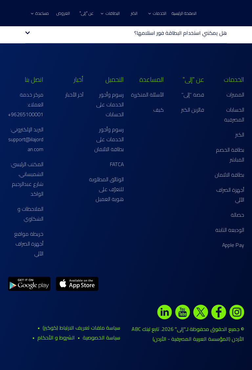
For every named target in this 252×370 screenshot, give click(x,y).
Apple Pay (233, 245)
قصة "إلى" (192, 94)
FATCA (117, 164)
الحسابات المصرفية (234, 114)
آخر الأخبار (74, 94)
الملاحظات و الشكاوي (30, 214)
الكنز (134, 13)
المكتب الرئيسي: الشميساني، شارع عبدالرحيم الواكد (26, 179)
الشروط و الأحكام (56, 337)
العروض (63, 13)
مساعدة (40, 13)
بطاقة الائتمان (229, 175)
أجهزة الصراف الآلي (230, 195)
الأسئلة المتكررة (147, 94)
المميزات (235, 94)
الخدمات (157, 13)
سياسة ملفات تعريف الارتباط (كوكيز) (81, 328)
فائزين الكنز (192, 110)
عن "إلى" (86, 13)
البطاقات (110, 13)
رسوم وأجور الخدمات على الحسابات (110, 104)
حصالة (237, 215)
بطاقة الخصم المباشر (230, 154)
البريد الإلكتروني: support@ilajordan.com (25, 139)
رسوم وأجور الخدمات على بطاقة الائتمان (109, 139)
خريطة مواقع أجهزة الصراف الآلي (28, 243)
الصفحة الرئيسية (184, 13)
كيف (158, 110)
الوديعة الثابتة (229, 230)
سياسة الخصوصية (101, 337)
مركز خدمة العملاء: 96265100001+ (25, 104)
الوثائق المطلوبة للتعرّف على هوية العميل (106, 189)
